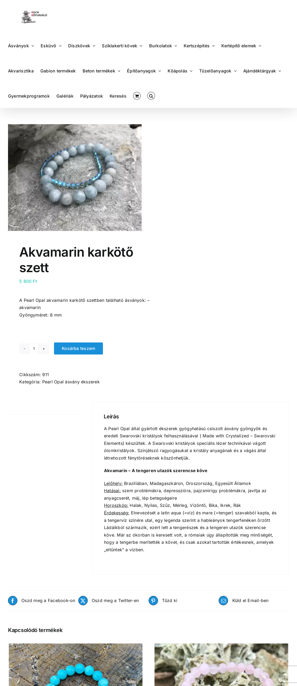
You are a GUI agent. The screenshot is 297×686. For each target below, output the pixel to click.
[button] (151, 95)
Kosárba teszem (78, 348)
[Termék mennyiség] (34, 348)
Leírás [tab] (14, 408)
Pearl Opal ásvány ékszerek (71, 381)
